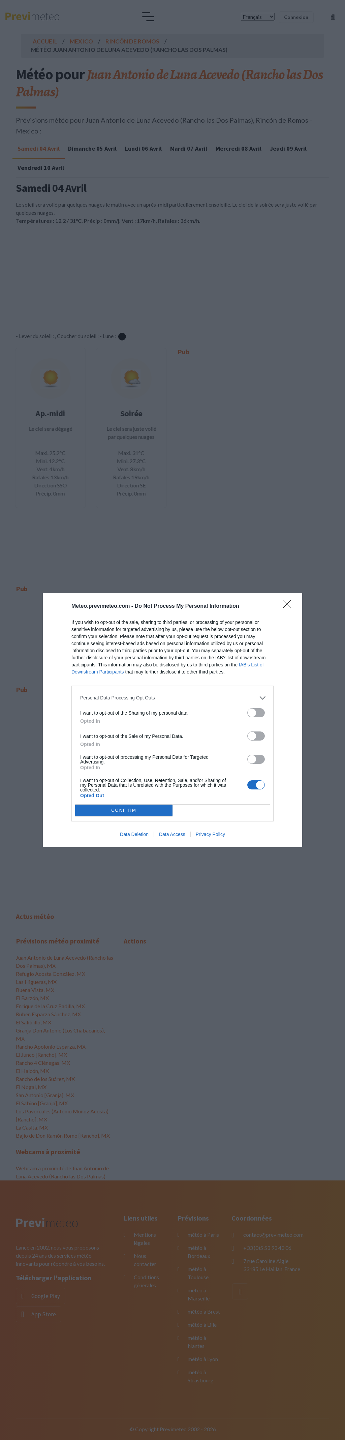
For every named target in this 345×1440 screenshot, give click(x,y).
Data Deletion (134, 834)
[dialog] (172, 720)
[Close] (289, 606)
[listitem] (172, 697)
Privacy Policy (210, 834)
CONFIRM (123, 810)
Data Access (172, 834)
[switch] (256, 712)
